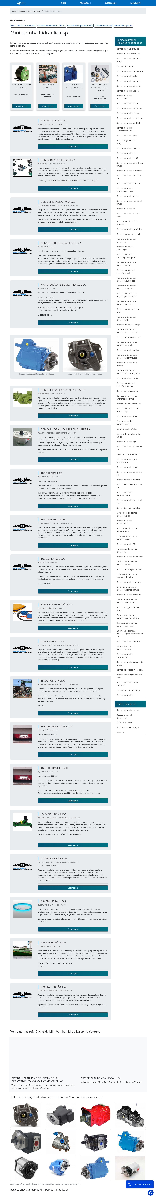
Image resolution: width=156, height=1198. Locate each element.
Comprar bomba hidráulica (129, 337)
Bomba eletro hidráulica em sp (129, 486)
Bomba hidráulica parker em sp (129, 448)
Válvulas (120, 732)
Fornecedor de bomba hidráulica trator (127, 563)
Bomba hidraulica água (127, 441)
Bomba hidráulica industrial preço (129, 202)
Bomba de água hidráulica (128, 508)
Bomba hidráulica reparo (128, 103)
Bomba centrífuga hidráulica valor (129, 676)
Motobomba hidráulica (127, 429)
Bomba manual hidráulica (128, 53)
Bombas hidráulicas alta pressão (127, 223)
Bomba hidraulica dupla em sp (129, 473)
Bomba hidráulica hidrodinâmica (125, 494)
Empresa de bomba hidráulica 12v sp (125, 648)
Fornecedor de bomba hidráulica (127, 550)
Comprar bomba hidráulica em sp (129, 435)
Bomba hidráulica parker (128, 350)
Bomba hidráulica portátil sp (129, 229)
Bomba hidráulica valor (127, 76)
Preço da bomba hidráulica (129, 403)
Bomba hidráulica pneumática (125, 522)
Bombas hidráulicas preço (128, 324)
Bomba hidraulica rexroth (128, 148)
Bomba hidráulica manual (128, 113)
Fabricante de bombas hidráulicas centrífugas (127, 356)
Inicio (63, 3)
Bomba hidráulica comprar (129, 582)
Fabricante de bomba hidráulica (126, 240)
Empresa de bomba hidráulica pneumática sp (128, 616)
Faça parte (135, 3)
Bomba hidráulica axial (127, 416)
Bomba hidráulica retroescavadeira (125, 129)
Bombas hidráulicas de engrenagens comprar (127, 295)
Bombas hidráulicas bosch (128, 234)
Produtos (84, 3)
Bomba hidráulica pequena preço (129, 60)
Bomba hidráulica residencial (130, 118)
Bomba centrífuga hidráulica (129, 569)
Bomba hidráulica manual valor (128, 215)
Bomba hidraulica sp (126, 153)
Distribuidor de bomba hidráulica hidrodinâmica (128, 588)
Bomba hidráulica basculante (130, 556)
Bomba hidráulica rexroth (128, 710)
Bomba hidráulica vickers (128, 196)
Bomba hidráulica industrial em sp (129, 501)
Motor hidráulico (124, 722)
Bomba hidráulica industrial (129, 108)
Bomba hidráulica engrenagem (125, 97)
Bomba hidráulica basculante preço (23, 26)
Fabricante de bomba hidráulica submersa (126, 279)
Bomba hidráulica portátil (128, 123)
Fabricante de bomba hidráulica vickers (126, 303)
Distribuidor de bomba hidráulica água (127, 538)
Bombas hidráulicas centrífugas (125, 248)
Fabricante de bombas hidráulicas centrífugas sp (128, 372)
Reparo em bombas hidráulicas (125, 716)
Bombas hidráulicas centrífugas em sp (125, 384)
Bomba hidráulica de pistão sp (129, 177)
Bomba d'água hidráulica (128, 49)
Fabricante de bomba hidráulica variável (126, 287)
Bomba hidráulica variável (128, 183)
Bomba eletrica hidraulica (128, 479)
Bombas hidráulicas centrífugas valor (125, 271)
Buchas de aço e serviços (128, 727)
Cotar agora (21, 106)
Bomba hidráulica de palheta (130, 71)
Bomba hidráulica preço (127, 135)
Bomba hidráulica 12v (126, 544)
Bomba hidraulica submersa (129, 170)
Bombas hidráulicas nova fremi (128, 310)
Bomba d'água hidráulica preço (128, 142)
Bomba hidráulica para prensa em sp (127, 461)
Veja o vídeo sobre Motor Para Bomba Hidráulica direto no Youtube (111, 1082)
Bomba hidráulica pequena (123, 26)
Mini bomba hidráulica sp (103, 26)
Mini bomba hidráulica (127, 66)
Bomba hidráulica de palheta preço (130, 164)
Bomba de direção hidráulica (130, 669)
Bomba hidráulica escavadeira (125, 655)
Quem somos (110, 3)
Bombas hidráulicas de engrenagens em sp (127, 397)
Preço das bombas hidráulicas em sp (125, 422)
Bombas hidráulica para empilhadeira (80, 26)
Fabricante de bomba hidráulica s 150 (126, 264)
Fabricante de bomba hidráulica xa (126, 318)
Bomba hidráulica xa (126, 208)
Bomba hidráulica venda (128, 90)
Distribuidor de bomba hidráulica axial (127, 514)
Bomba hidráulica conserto (129, 594)
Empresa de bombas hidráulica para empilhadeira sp (130, 633)
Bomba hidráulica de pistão (129, 86)
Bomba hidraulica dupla (127, 378)
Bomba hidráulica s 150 (127, 158)
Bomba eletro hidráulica (127, 391)
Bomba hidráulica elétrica (128, 641)
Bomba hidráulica (125, 695)
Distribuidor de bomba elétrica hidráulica (51, 26)
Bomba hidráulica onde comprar (127, 684)
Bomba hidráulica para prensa (127, 364)
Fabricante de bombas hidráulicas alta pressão (127, 331)
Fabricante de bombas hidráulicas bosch (127, 344)
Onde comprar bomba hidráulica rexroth (127, 624)
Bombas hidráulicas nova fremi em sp (128, 410)
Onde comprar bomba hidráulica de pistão (127, 601)
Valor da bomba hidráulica (129, 454)
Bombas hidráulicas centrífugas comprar (126, 256)
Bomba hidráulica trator (127, 467)
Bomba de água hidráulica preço (128, 609)
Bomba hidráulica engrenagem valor (125, 190)
